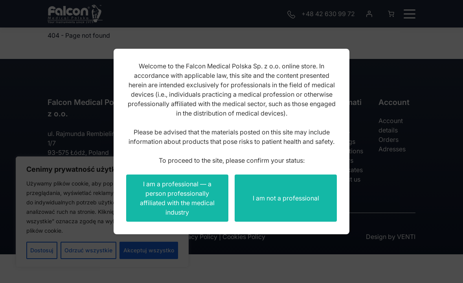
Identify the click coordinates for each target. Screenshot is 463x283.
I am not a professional (286, 198)
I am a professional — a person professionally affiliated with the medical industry (177, 198)
